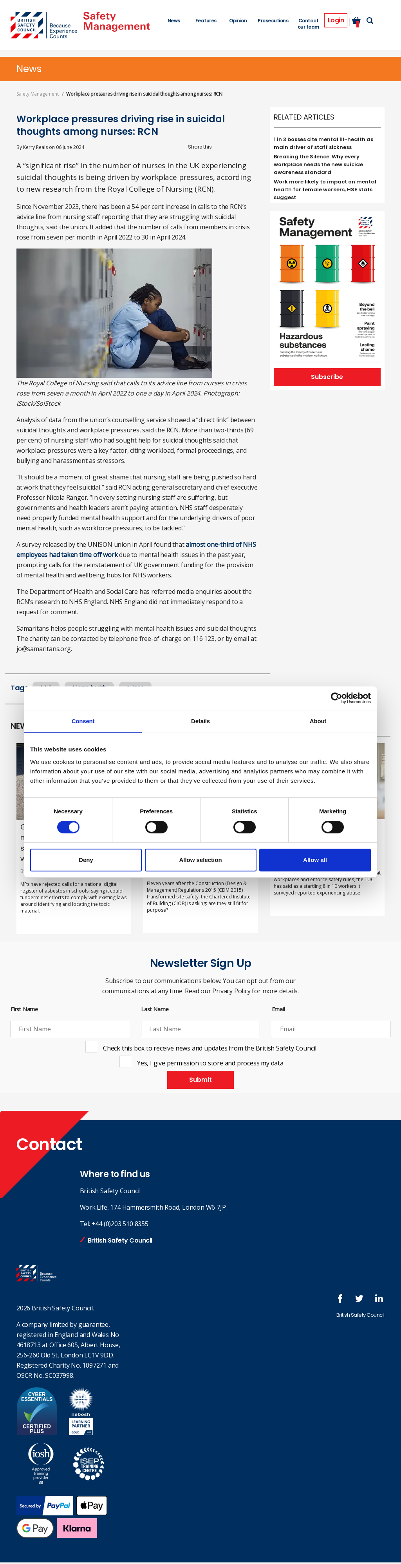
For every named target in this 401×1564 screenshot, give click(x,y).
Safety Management (37, 94)
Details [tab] (200, 721)
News (173, 20)
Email (278, 1009)
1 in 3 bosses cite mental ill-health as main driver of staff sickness (323, 143)
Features (205, 20)
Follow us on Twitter (367, 1300)
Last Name (154, 1009)
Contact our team (307, 23)
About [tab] (318, 721)
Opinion (237, 20)
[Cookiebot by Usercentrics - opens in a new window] (336, 698)
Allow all (315, 859)
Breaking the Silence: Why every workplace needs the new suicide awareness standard (318, 164)
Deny (86, 859)
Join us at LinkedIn (382, 1300)
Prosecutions (271, 20)
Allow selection (200, 859)
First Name (24, 1009)
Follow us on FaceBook (351, 1300)
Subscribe (327, 377)
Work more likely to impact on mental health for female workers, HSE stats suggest (325, 189)
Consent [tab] (83, 721)
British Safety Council (120, 1241)
